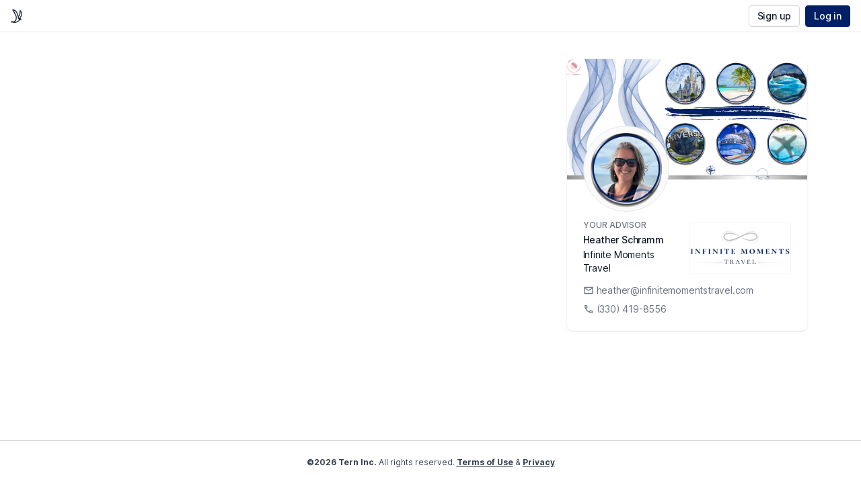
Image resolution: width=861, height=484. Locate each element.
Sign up (774, 16)
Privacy (539, 462)
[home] (17, 16)
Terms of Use (485, 462)
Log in (827, 16)
